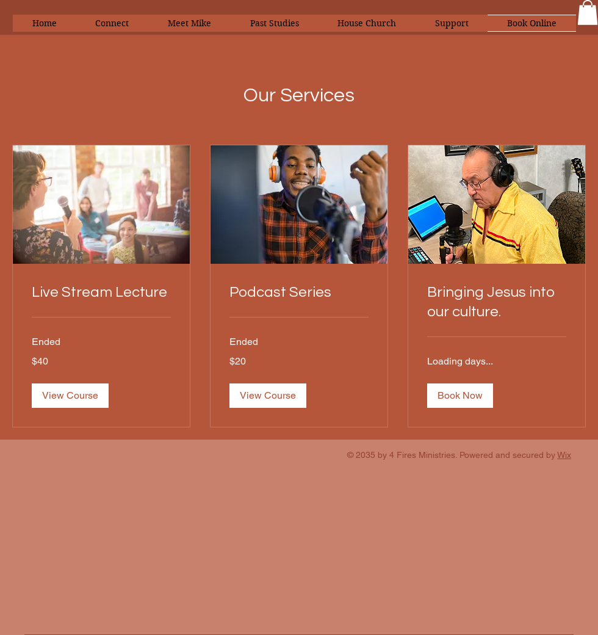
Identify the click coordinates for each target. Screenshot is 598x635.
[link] (101, 292)
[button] (587, 12)
